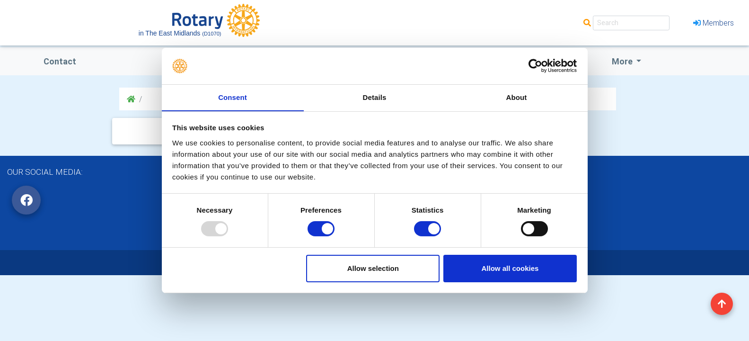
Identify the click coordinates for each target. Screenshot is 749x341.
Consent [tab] (232, 97)
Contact (60, 61)
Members (713, 22)
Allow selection (373, 268)
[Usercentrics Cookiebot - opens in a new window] (535, 66)
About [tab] (516, 97)
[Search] (631, 23)
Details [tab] (375, 97)
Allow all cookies (509, 268)
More (623, 61)
